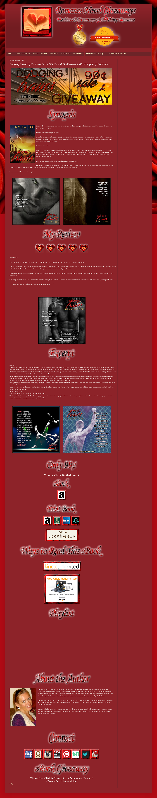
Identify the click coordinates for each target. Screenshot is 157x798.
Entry (11, 784)
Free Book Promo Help (94, 54)
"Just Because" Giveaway (116, 54)
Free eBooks (78, 54)
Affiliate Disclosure (40, 54)
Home (10, 54)
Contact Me (65, 54)
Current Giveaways (22, 54)
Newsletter (54, 54)
